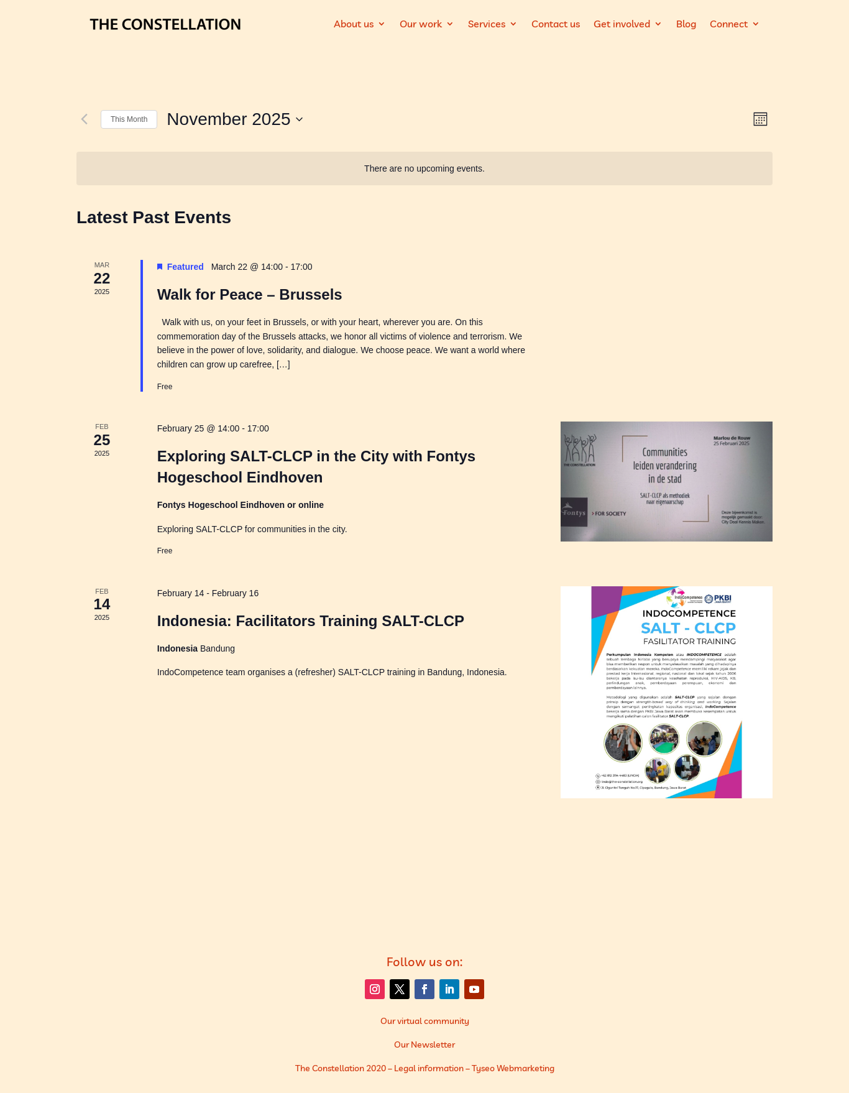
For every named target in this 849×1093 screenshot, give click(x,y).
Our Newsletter (424, 1044)
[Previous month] (83, 119)
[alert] (424, 169)
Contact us (555, 23)
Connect (729, 23)
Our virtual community (424, 1020)
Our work (421, 23)
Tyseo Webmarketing (513, 1068)
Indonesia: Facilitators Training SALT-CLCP (310, 620)
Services (486, 23)
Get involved (622, 23)
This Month (129, 119)
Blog (686, 23)
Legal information (429, 1068)
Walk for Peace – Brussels (249, 294)
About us (354, 23)
